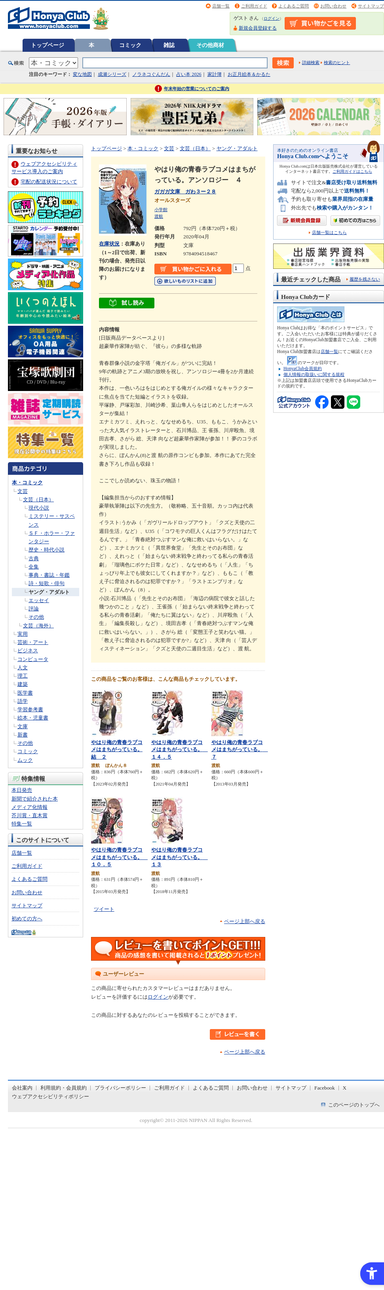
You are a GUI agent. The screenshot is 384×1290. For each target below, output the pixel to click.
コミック (130, 45)
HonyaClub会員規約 (302, 368)
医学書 (25, 693)
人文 (22, 667)
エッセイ (39, 600)
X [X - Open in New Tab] (345, 1088)
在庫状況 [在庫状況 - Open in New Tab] (109, 244)
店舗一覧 (221, 6)
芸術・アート (32, 642)
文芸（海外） (38, 626)
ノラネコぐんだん (151, 74)
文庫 (22, 726)
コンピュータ (32, 659)
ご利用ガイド (254, 6)
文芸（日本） (38, 499)
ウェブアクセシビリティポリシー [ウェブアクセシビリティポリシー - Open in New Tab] (50, 1096)
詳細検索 (310, 62)
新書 (22, 735)
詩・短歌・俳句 (47, 583)
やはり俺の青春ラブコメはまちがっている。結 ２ (117, 749)
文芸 (22, 491)
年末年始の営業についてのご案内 (196, 88)
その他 (36, 617)
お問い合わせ (333, 6)
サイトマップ (371, 6)
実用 (22, 634)
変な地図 (82, 74)
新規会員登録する (258, 28)
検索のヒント (337, 62)
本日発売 (21, 790)
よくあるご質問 (293, 6)
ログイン (271, 18)
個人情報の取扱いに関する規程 (313, 374)
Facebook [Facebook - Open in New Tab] (324, 1088)
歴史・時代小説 (47, 550)
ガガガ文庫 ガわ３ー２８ (185, 192)
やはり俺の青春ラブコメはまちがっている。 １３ (179, 857)
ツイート (104, 909)
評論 (34, 609)
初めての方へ (26, 919)
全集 (34, 567)
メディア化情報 (29, 807)
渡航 (158, 216)
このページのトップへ (354, 1105)
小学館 (160, 209)
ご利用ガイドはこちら (352, 171)
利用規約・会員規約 (63, 1088)
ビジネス (27, 650)
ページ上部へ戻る (244, 921)
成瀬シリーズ (112, 74)
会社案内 (22, 1088)
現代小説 (39, 508)
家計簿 (214, 74)
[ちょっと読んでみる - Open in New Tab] (126, 304)
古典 (34, 558)
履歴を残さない (365, 279)
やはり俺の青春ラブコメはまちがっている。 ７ (239, 749)
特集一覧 (21, 824)
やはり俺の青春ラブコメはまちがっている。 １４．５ (179, 749)
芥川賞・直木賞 (29, 815)
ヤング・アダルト (49, 592)
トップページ (47, 45)
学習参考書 (30, 709)
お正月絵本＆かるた (249, 74)
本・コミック (27, 482)
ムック (25, 760)
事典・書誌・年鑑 (49, 575)
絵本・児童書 (32, 718)
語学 (22, 701)
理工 (22, 676)
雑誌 (169, 45)
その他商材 (210, 45)
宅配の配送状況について (49, 182)
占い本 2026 (188, 74)
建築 (22, 684)
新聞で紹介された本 (34, 799)
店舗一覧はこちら (329, 232)
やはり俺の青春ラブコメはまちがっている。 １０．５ (119, 857)
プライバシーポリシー (120, 1088)
